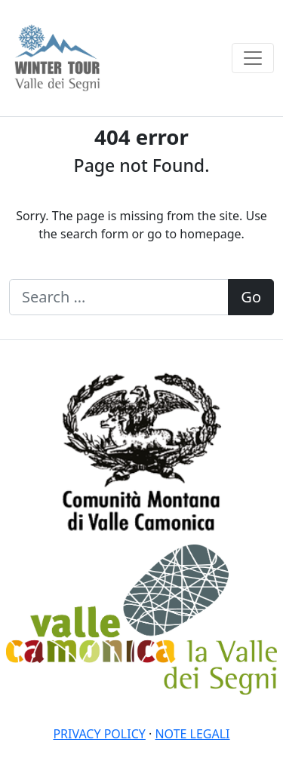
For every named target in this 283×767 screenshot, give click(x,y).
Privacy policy (99, 734)
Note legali (192, 734)
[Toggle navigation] (253, 58)
